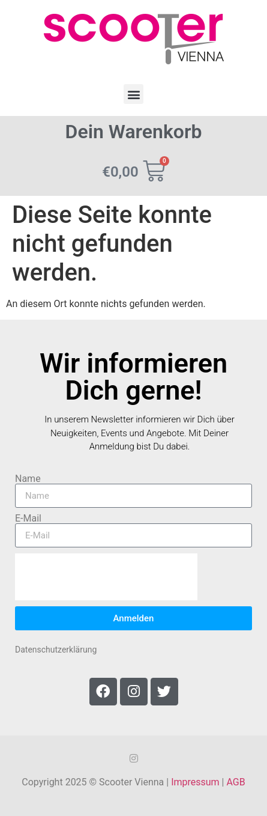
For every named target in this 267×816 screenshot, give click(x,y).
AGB (235, 782)
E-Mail (28, 518)
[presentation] (106, 576)
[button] (133, 94)
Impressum (195, 782)
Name (28, 479)
